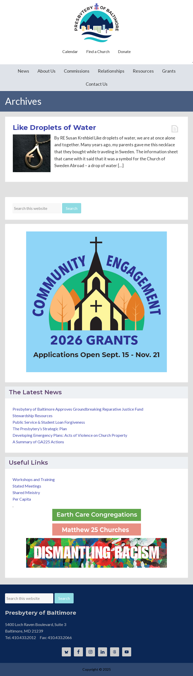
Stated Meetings (27, 486)
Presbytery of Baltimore (96, 23)
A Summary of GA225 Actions (38, 441)
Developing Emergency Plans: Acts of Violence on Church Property (70, 435)
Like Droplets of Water (54, 127)
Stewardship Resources (33, 415)
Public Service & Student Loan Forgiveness (49, 422)
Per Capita (22, 499)
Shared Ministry (26, 492)
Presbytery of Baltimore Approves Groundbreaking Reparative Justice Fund (78, 409)
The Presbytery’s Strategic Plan (40, 428)
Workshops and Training (34, 479)
